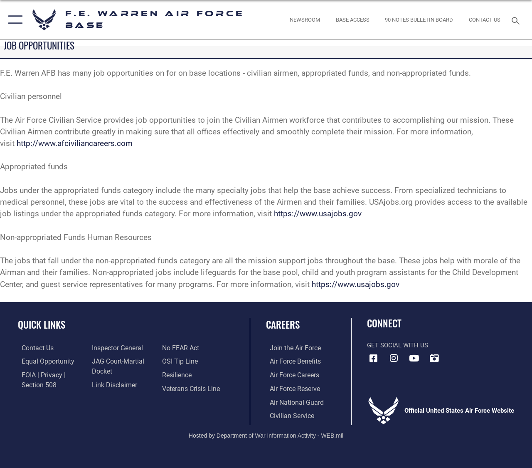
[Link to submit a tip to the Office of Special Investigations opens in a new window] (180, 361)
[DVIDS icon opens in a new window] (434, 358)
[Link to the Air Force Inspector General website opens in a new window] (115, 348)
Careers (283, 325)
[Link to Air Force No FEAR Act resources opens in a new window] (181, 348)
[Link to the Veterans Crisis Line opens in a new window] (191, 388)
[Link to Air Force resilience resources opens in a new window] (177, 375)
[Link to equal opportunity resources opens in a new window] (42, 361)
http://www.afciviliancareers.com (75, 143)
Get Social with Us (397, 345)
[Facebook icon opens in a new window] (373, 358)
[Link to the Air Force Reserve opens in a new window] (290, 388)
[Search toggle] (517, 20)
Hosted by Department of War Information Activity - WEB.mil (266, 433)
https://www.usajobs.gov (318, 213)
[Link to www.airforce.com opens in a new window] (290, 348)
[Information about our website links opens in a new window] (112, 384)
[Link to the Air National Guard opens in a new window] (291, 401)
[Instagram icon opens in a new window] (393, 358)
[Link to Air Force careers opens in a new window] (290, 375)
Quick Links (41, 325)
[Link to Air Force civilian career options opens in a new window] (287, 414)
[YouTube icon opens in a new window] (414, 358)
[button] (13, 20)
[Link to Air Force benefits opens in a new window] (290, 361)
